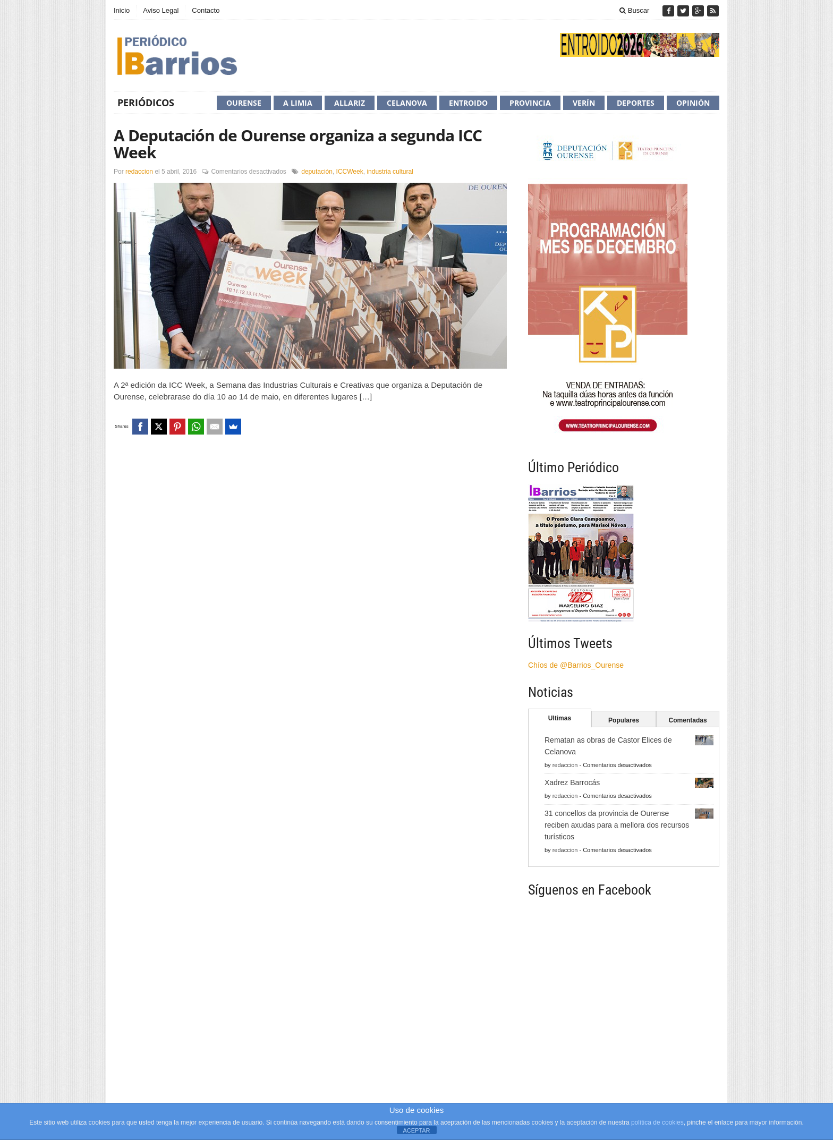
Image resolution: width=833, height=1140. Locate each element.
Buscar (634, 10)
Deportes (635, 103)
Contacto (205, 10)
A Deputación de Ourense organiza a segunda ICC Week (298, 143)
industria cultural (390, 171)
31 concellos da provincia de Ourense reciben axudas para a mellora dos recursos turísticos (617, 825)
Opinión (693, 103)
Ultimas (559, 718)
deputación (317, 171)
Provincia (530, 103)
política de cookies (657, 1122)
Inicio (122, 10)
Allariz (349, 103)
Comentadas (688, 720)
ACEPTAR (416, 1130)
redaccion (139, 171)
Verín (584, 103)
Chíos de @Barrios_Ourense (576, 665)
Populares (623, 720)
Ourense (243, 103)
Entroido (468, 103)
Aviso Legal (160, 10)
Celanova (407, 103)
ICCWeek (349, 171)
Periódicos (145, 102)
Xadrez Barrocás (572, 782)
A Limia (297, 103)
